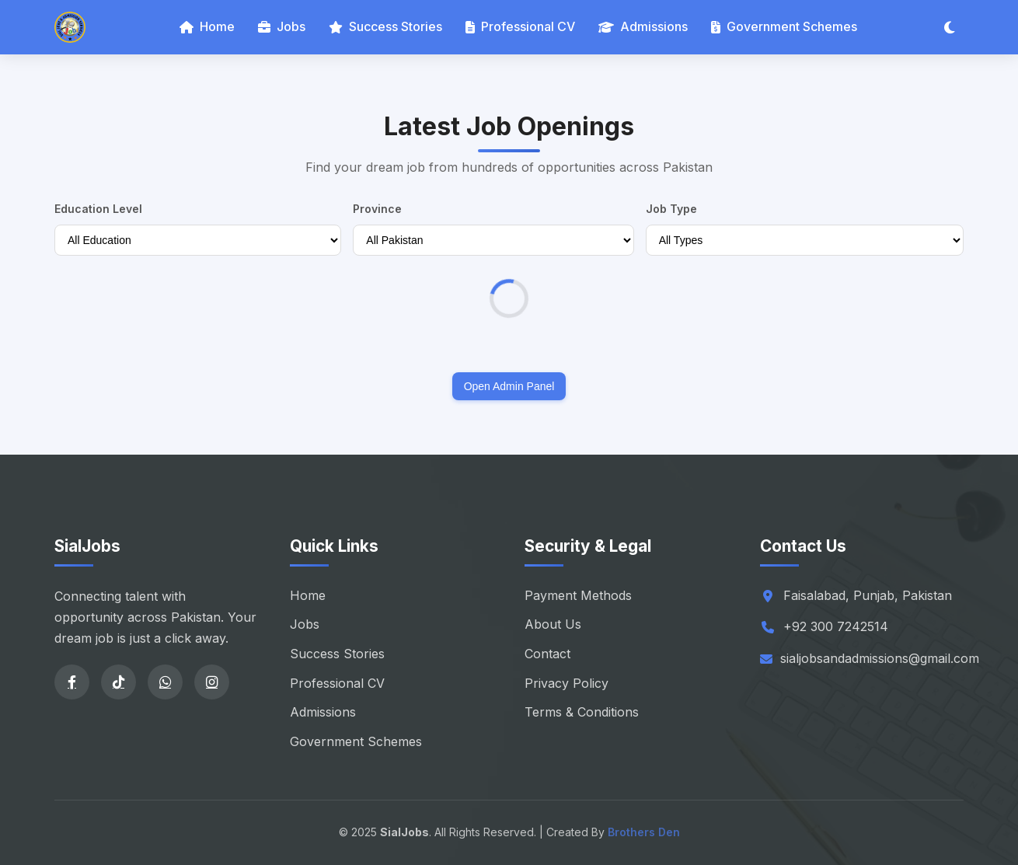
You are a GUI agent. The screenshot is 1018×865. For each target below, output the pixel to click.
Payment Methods (578, 595)
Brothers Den (644, 832)
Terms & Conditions (582, 712)
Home (207, 26)
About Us (553, 624)
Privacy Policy (566, 683)
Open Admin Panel (509, 386)
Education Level (98, 208)
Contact (547, 653)
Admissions (643, 26)
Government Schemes (784, 26)
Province (377, 208)
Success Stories (385, 26)
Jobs (281, 26)
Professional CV (520, 26)
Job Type (671, 208)
